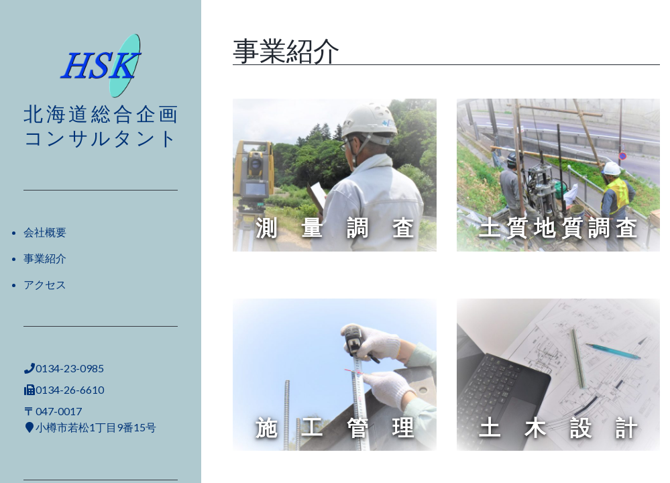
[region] (335, 175)
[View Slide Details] (335, 175)
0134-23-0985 (70, 368)
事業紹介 (44, 258)
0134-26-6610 (70, 389)
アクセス (44, 284)
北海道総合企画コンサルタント (100, 125)
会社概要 (44, 231)
